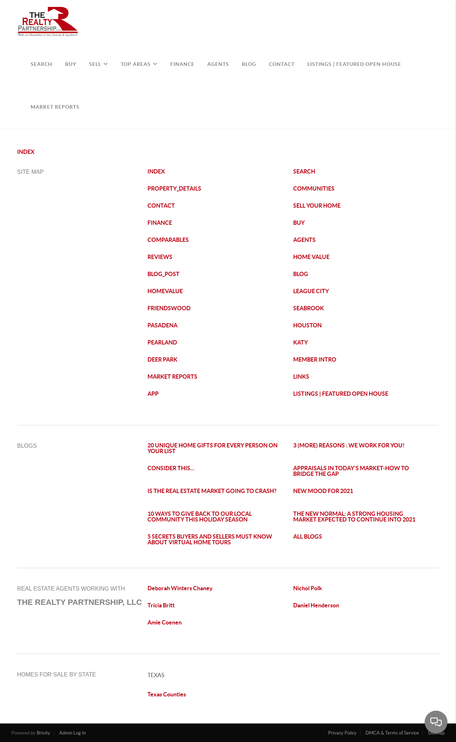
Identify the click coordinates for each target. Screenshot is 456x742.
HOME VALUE (311, 257)
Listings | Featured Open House (354, 64)
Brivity (43, 733)
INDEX (26, 152)
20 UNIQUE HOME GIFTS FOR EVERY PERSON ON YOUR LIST (212, 448)
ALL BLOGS (307, 536)
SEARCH (41, 64)
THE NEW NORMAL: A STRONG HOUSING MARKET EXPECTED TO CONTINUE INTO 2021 (354, 516)
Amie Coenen (164, 622)
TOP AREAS (139, 64)
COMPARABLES (168, 240)
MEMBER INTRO (314, 359)
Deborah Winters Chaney (180, 588)
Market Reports (55, 107)
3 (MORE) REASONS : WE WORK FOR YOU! (349, 445)
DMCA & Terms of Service (392, 733)
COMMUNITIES (314, 188)
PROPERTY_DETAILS (174, 188)
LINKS (301, 376)
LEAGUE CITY (311, 291)
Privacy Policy (342, 733)
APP (153, 393)
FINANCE (182, 64)
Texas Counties (166, 694)
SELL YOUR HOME (317, 205)
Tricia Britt (161, 605)
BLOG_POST (163, 274)
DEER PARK (162, 359)
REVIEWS (159, 257)
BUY (70, 64)
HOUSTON (307, 325)
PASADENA (162, 325)
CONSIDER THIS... (171, 468)
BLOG (249, 64)
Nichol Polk (307, 588)
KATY (300, 342)
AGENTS (218, 64)
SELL (98, 64)
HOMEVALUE (165, 291)
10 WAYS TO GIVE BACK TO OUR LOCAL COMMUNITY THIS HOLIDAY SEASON (199, 516)
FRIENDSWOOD (169, 308)
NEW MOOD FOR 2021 (323, 491)
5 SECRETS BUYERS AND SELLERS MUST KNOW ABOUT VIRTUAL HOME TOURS (209, 539)
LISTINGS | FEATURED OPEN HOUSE (340, 393)
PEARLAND (162, 342)
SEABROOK (308, 308)
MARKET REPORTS (172, 376)
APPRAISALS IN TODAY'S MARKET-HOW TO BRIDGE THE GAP (351, 471)
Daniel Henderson (316, 605)
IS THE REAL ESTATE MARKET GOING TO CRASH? (211, 491)
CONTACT (282, 64)
